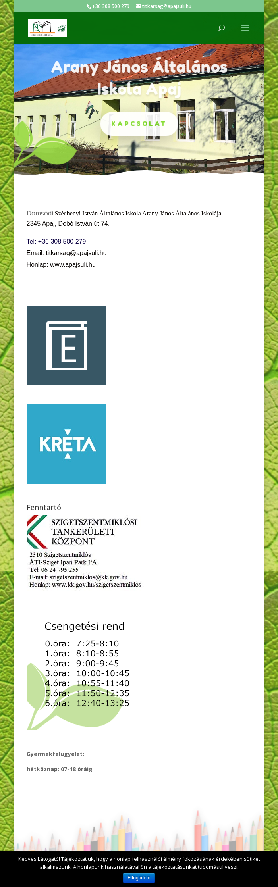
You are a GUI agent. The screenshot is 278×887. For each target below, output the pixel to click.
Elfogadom (138, 878)
